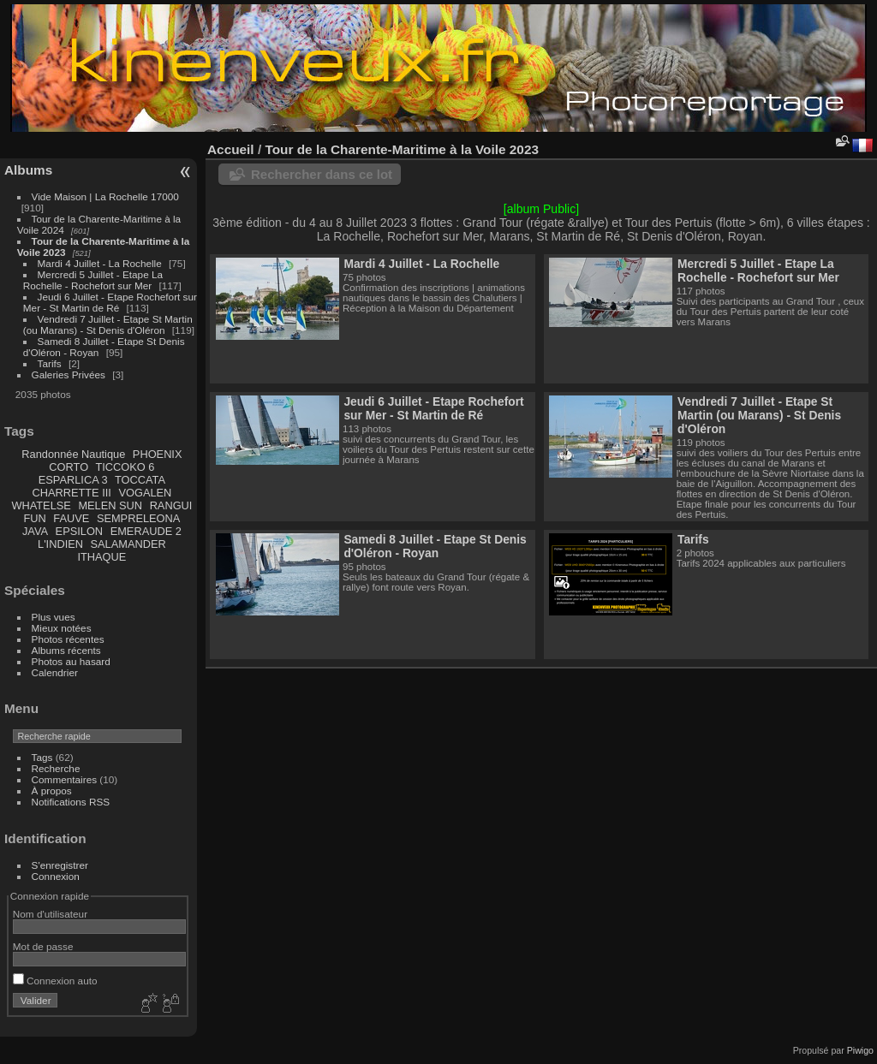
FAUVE (71, 518)
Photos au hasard (71, 661)
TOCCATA (140, 479)
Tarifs (50, 363)
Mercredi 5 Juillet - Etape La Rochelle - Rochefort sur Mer (93, 280)
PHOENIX (157, 454)
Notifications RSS (71, 801)
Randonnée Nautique (73, 454)
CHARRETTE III (71, 492)
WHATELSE (40, 505)
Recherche (56, 768)
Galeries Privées (68, 374)
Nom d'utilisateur (50, 913)
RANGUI (171, 505)
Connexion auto (55, 980)
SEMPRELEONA (138, 518)
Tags (42, 757)
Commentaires (65, 779)
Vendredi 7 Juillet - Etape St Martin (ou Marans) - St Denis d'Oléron (108, 324)
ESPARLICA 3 (73, 479)
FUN (34, 518)
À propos (52, 790)
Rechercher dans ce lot (321, 174)
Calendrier (55, 672)
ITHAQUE (101, 556)
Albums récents (66, 650)
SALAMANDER (128, 544)
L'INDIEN (60, 544)
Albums (28, 170)
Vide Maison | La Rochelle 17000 (105, 196)
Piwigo (860, 1050)
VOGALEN (144, 492)
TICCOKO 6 (124, 467)
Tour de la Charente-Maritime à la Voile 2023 (402, 149)
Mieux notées (62, 627)
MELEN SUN (110, 505)
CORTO (68, 467)
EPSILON (79, 531)
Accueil (230, 149)
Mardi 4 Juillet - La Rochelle (100, 263)
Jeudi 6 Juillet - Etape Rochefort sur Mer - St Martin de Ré (110, 302)
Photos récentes (68, 639)
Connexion (56, 876)
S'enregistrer (60, 865)
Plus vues (53, 616)
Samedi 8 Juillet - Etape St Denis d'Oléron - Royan (434, 546)
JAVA (35, 531)
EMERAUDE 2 (146, 531)
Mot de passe (43, 946)
